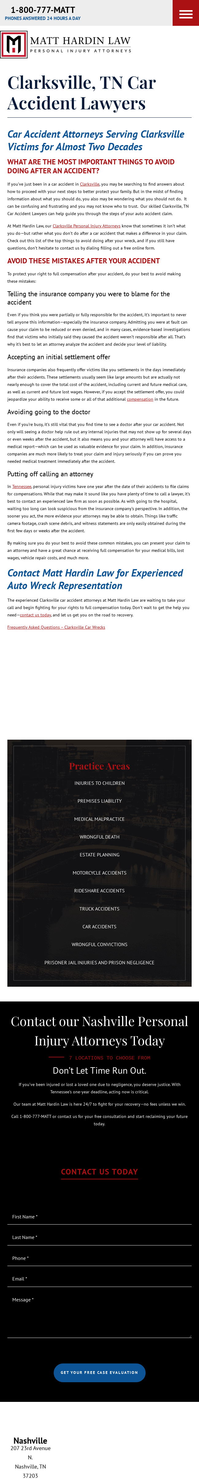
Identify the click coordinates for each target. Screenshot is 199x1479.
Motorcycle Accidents (100, 873)
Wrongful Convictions (100, 944)
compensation (140, 399)
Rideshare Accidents (99, 890)
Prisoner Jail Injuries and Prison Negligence (99, 962)
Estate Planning (100, 855)
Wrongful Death (100, 837)
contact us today (35, 615)
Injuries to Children (100, 783)
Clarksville (89, 184)
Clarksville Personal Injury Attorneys (87, 226)
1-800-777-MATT (43, 9)
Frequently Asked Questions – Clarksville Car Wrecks (56, 627)
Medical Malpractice (99, 819)
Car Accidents (99, 926)
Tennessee (21, 486)
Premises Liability (100, 801)
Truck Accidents (99, 909)
